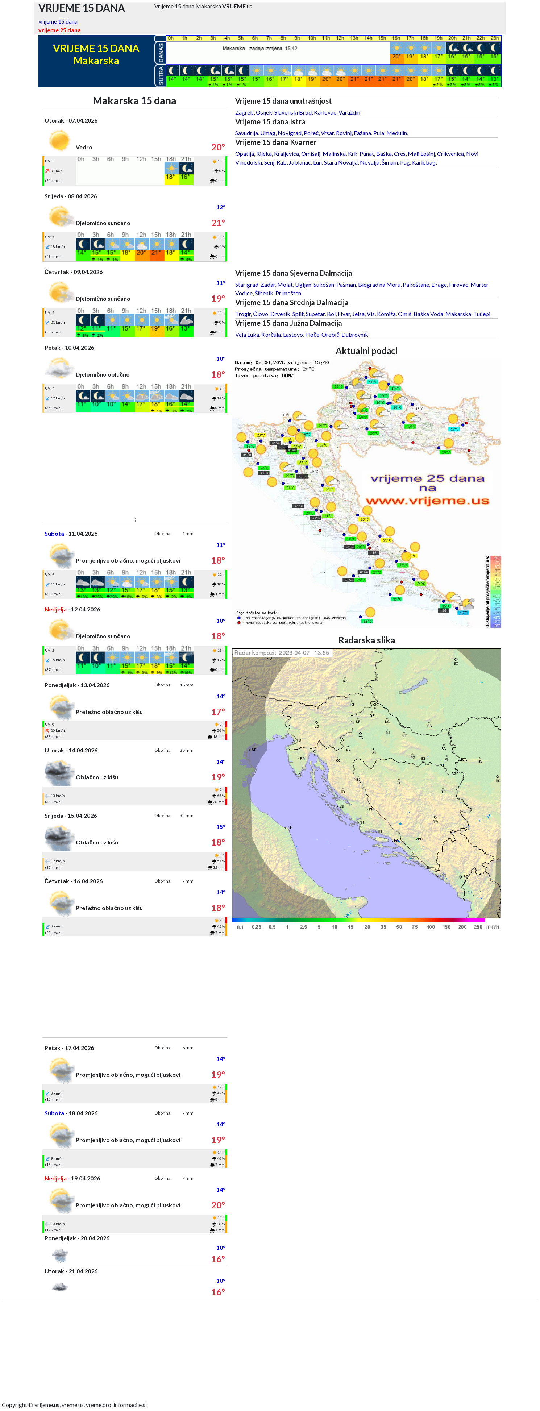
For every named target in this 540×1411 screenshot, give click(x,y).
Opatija (244, 153)
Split (298, 313)
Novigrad (290, 132)
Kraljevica (286, 153)
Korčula (271, 334)
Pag (405, 162)
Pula (378, 132)
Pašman (346, 284)
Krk (352, 153)
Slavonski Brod (293, 112)
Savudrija (246, 132)
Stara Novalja (341, 162)
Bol (331, 313)
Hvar (344, 313)
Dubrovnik (354, 334)
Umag (267, 132)
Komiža (386, 313)
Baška (384, 153)
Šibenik (264, 293)
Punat (367, 153)
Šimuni (390, 162)
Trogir (243, 313)
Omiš (404, 313)
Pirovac (458, 284)
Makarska (458, 313)
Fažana (362, 132)
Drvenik (280, 313)
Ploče (312, 334)
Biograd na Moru (379, 284)
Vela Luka (247, 334)
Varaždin (349, 112)
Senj (269, 162)
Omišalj (310, 153)
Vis (371, 313)
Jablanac (300, 162)
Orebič (330, 334)
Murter (479, 284)
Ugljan (303, 284)
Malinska (334, 153)
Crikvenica (450, 153)
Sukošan (323, 284)
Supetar (315, 313)
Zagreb (244, 112)
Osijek (264, 112)
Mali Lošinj (421, 153)
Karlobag (424, 162)
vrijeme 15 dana (58, 21)
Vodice (244, 293)
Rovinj (344, 132)
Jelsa (358, 313)
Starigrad (246, 284)
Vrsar (327, 132)
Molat (285, 284)
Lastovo (293, 334)
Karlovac (325, 112)
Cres (400, 153)
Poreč (311, 132)
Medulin (396, 132)
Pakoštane (416, 284)
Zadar (268, 284)
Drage (439, 284)
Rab (282, 162)
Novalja (369, 162)
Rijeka (264, 153)
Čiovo (260, 313)
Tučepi (481, 313)
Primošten (288, 293)
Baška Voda (428, 313)
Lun (317, 162)
